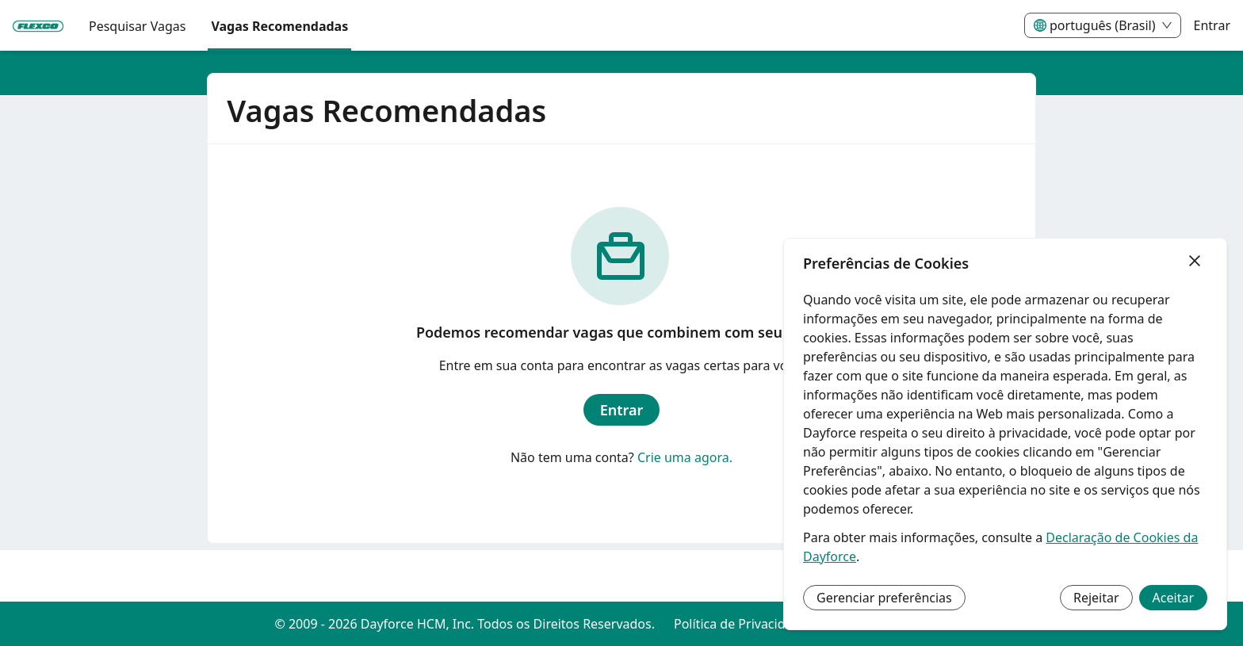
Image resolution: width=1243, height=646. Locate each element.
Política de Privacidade (740, 624)
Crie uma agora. (684, 457)
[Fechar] (1194, 261)
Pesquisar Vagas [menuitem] (137, 26)
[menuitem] (38, 26)
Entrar (1212, 25)
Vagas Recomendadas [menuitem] (279, 26)
